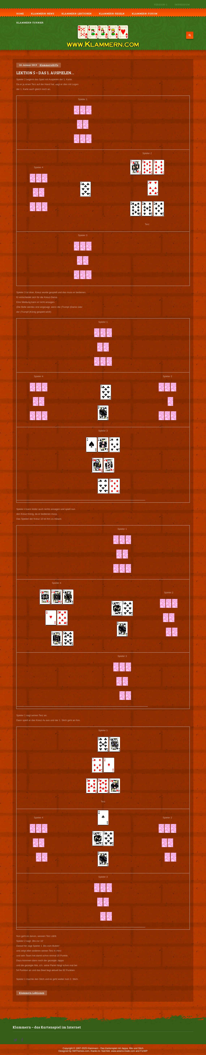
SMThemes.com (80, 1051)
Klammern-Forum (144, 13)
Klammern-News (42, 13)
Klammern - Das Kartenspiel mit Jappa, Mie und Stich (115, 1048)
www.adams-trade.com (123, 1051)
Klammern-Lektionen (76, 13)
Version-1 (160, 4)
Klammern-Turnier (30, 22)
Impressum (182, 4)
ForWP (143, 1051)
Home (20, 13)
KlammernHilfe (49, 65)
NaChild (105, 1051)
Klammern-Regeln (112, 13)
